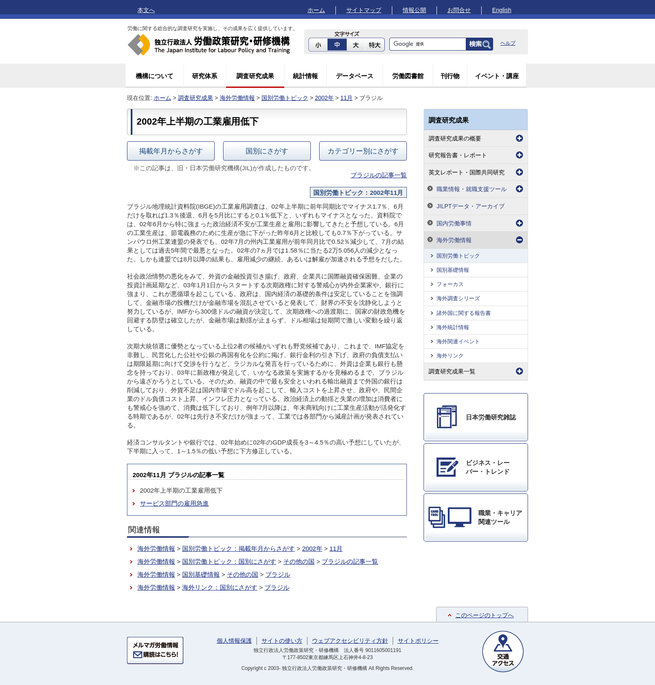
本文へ (146, 10)
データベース (354, 75)
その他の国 (299, 561)
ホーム (316, 10)
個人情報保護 (234, 640)
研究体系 (204, 75)
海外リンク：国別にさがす (219, 587)
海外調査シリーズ (458, 298)
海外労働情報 (237, 98)
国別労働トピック (284, 98)
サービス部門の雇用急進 (174, 503)
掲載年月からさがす (171, 151)
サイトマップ (363, 10)
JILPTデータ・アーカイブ (471, 206)
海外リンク (450, 356)
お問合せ (459, 10)
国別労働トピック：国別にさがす (229, 561)
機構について (154, 75)
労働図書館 (408, 75)
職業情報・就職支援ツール (472, 189)
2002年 (324, 98)
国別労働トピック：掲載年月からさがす (238, 548)
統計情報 (305, 75)
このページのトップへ (484, 615)
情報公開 (414, 10)
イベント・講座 (497, 75)
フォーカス (450, 284)
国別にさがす (267, 151)
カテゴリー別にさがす (363, 151)
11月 (346, 98)
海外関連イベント (458, 341)
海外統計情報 (453, 327)
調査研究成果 (255, 75)
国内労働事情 (454, 223)
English (501, 10)
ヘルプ (507, 43)
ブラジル (277, 574)
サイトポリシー (418, 640)
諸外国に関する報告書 (464, 313)
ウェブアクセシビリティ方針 (350, 640)
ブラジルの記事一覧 (378, 175)
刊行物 (450, 75)
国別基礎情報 (201, 574)
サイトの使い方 (281, 640)
